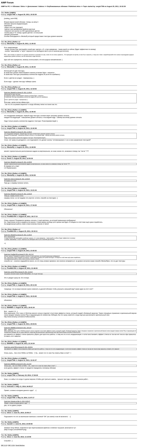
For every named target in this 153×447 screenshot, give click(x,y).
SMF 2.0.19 (4, 445)
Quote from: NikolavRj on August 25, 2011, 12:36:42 (18, 132)
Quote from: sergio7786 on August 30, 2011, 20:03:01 (18, 347)
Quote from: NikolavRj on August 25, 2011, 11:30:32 (18, 235)
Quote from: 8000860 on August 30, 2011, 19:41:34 (17, 327)
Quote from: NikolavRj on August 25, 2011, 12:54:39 (18, 194)
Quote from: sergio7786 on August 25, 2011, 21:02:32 (18, 272)
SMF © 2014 (11, 445)
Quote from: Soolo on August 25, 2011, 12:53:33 (17, 179)
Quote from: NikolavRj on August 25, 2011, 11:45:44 (18, 92)
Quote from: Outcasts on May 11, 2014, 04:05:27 (17, 401)
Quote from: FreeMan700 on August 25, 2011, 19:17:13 (18, 254)
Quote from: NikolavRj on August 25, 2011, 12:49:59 (18, 162)
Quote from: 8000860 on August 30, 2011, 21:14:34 (17, 364)
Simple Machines (20, 445)
